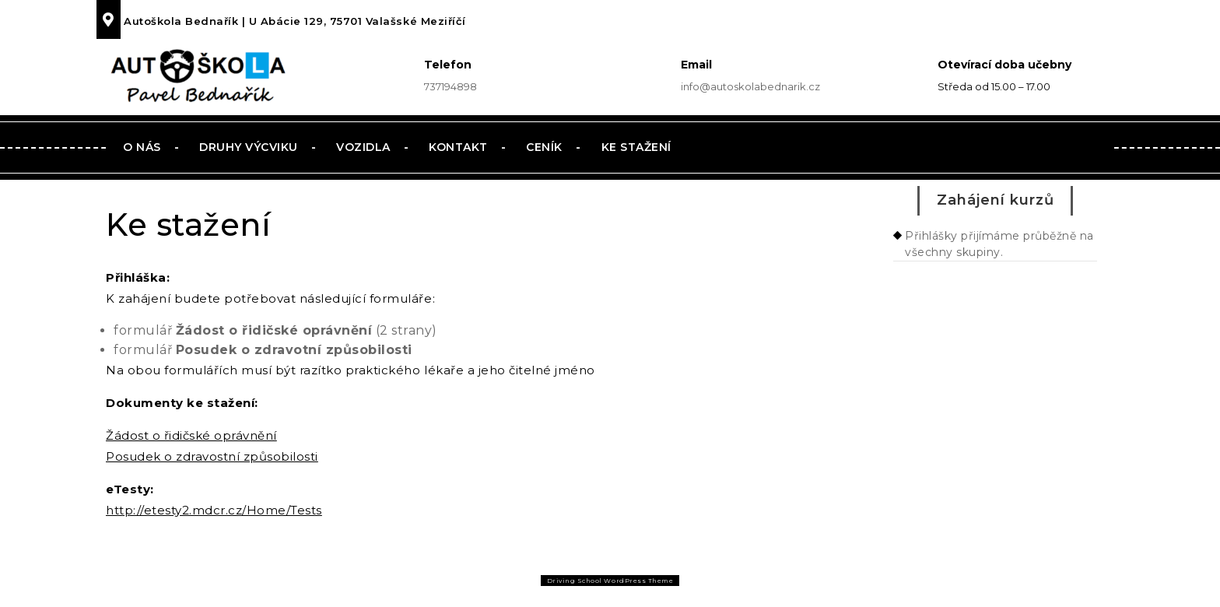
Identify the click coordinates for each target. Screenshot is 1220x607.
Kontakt (458, 147)
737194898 (450, 86)
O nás (142, 147)
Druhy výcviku (248, 147)
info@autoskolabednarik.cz (750, 86)
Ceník (544, 147)
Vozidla (363, 147)
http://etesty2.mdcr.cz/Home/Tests (214, 510)
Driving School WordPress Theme (610, 580)
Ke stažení (636, 147)
